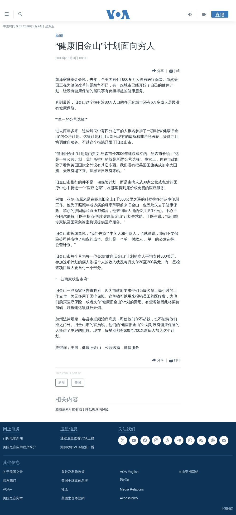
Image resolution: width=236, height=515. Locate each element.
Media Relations (132, 489)
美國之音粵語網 (73, 498)
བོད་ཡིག (125, 480)
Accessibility (129, 498)
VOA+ (7, 489)
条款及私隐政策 (73, 472)
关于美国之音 (13, 472)
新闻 (59, 36)
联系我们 (9, 480)
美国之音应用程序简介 (19, 447)
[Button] (158, 70)
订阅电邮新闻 (13, 438)
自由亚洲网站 (188, 472)
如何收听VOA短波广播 (77, 447)
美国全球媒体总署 (74, 480)
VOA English (129, 472)
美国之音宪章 (13, 498)
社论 (64, 489)
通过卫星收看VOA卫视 (77, 438)
